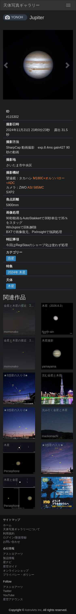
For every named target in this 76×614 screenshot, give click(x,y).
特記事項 (12, 239)
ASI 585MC (35, 187)
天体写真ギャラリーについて (21, 529)
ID (7, 111)
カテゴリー (14, 252)
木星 (11, 286)
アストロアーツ (13, 553)
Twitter (7, 591)
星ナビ (7, 562)
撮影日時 (12, 124)
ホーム (7, 525)
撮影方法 (12, 142)
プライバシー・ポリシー (18, 574)
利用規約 (8, 533)
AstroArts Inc (33, 610)
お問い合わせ (11, 541)
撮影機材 (12, 172)
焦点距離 (12, 199)
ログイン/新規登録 (15, 537)
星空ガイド (10, 566)
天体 (9, 280)
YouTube (9, 595)
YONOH (17, 17)
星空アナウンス (13, 599)
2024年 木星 (17, 272)
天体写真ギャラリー (21, 5)
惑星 (11, 258)
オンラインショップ (16, 570)
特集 (9, 266)
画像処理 (12, 212)
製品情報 (8, 558)
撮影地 (11, 159)
